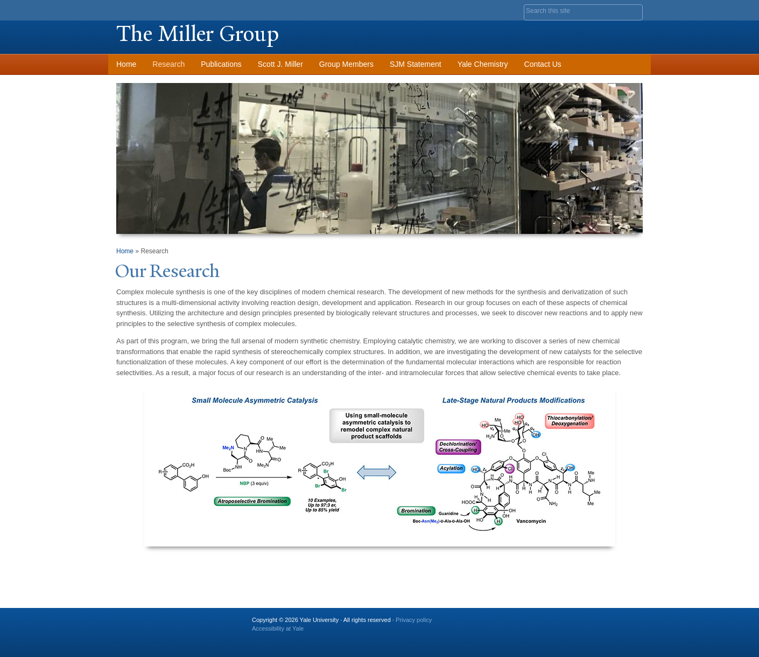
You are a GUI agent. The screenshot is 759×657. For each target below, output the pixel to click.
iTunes (607, 624)
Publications (221, 64)
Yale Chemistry (483, 64)
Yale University (146, 9)
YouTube (634, 624)
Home (126, 64)
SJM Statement (415, 64)
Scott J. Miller (280, 64)
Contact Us (542, 64)
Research (168, 64)
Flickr (581, 624)
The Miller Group (197, 33)
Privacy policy (414, 620)
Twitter (555, 624)
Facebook (529, 624)
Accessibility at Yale (278, 628)
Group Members (346, 64)
